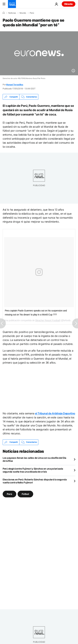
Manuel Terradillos (14, 84)
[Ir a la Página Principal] (12, 4)
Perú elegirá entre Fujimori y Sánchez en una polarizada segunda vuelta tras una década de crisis (33, 470)
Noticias (12, 13)
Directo (68, 3)
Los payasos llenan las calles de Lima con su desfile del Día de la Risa (34, 459)
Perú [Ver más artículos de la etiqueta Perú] (9, 493)
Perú (32, 13)
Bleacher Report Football (47, 320)
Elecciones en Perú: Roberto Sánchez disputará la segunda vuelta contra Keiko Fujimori (35, 481)
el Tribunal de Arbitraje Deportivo (55, 413)
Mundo (23, 13)
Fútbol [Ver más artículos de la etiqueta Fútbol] (25, 493)
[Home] (4, 13)
